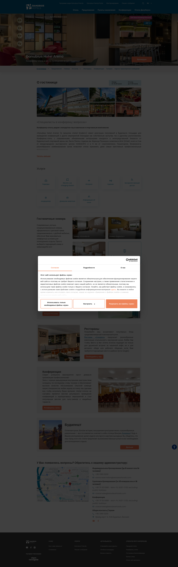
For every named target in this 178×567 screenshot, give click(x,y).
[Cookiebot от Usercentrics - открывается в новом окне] (128, 260)
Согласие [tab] (55, 267)
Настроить (89, 304)
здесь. (114, 289)
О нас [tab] (123, 267)
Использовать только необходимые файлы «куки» (56, 303)
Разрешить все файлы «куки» (121, 304)
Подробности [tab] (89, 267)
